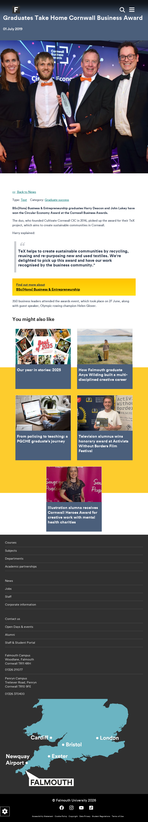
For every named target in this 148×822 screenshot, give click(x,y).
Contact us (12, 619)
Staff (8, 596)
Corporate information (20, 604)
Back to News (26, 192)
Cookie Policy (61, 816)
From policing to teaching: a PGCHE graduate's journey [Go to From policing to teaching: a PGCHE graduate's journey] (43, 427)
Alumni (10, 634)
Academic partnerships (21, 566)
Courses (10, 542)
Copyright (73, 816)
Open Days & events (19, 627)
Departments (14, 558)
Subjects (11, 550)
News (9, 581)
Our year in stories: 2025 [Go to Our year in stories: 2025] (43, 359)
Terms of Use (118, 816)
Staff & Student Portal (20, 642)
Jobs (8, 589)
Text (24, 200)
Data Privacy (84, 816)
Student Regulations (101, 816)
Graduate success (57, 200)
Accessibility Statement (42, 816)
